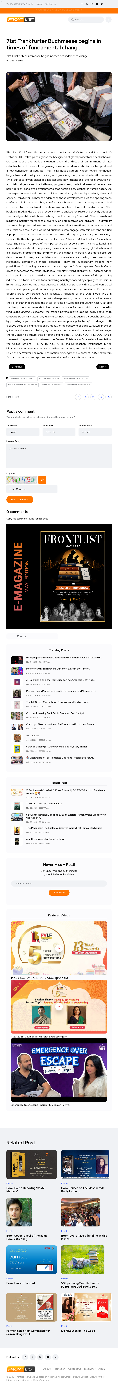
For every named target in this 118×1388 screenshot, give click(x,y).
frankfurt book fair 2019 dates (76, 378)
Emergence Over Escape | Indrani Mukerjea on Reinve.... (41, 1104)
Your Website (85, 425)
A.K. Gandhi (32, 735)
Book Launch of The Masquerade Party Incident (83, 1189)
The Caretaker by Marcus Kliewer (44, 803)
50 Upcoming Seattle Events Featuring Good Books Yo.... (80, 1285)
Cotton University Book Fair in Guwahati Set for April (55, 713)
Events (9, 1183)
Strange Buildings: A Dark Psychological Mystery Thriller (56, 746)
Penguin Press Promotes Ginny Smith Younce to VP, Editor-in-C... (62, 691)
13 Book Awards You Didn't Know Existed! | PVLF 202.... (40, 978)
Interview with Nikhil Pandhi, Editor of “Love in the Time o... (58, 668)
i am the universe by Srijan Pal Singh (45, 839)
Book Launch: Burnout (20, 1283)
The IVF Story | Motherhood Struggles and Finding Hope (57, 702)
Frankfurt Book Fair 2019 (49, 378)
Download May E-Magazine (59, 10)
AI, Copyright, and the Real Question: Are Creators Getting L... (60, 679)
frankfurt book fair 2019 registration (22, 384)
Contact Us (50, 4)
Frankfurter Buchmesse (52, 384)
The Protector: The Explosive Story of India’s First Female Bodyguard (64, 828)
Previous (17, 366)
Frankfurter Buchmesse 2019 (78, 384)
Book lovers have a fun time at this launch (84, 1237)
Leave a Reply (13, 441)
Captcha (10, 473)
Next (102, 366)
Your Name (11, 425)
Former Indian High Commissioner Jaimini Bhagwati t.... (28, 1332)
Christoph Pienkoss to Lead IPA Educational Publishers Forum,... (61, 724)
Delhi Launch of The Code (78, 1330)
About (40, 4)
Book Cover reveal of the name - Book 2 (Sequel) (28, 1237)
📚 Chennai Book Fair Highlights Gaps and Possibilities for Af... (60, 757)
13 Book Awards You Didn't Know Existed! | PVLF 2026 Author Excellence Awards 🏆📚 (65, 792)
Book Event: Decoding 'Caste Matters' (25, 1189)
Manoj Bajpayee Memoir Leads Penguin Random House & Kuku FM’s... (64, 657)
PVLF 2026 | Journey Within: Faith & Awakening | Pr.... (39, 1036)
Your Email (48, 425)
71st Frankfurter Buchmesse (22, 378)
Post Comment (19, 499)
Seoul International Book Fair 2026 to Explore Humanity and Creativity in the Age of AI (66, 816)
